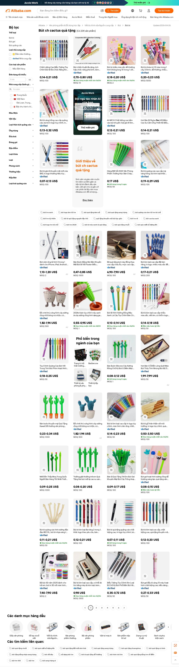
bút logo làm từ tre (67, 212)
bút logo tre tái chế (49, 225)
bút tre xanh (46, 212)
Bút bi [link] (127, 25)
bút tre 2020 (70, 225)
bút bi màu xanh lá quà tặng (94, 225)
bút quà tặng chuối (120, 225)
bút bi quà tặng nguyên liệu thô (74, 218)
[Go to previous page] (85, 607)
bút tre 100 (15, 661)
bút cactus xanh (151, 218)
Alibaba (42, 25)
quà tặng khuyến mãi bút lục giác (107, 218)
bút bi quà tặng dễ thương (90, 654)
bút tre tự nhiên (48, 218)
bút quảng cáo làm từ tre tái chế (146, 212)
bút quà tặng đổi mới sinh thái (73, 648)
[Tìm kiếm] (113, 10)
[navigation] (21, 316)
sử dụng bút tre (65, 654)
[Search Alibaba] (69, 10)
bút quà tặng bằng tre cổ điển (141, 654)
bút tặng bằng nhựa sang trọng (22, 654)
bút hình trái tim (115, 654)
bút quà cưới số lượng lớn (146, 225)
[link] (175, 645)
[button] (102, 10)
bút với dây (47, 654)
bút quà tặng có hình (155, 648)
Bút (119, 25)
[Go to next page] (124, 607)
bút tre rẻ (133, 218)
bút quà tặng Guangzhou (130, 648)
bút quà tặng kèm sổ (90, 212)
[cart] (141, 11)
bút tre (30, 661)
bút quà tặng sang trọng (116, 212)
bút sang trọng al (48, 661)
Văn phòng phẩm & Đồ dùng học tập (64, 25)
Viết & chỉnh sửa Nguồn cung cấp (99, 25)
